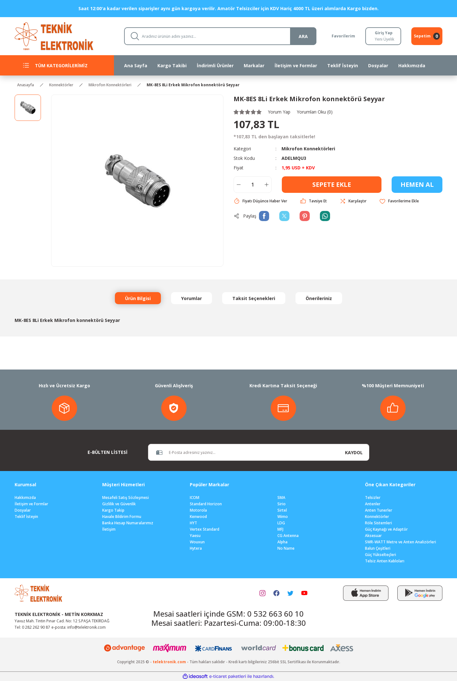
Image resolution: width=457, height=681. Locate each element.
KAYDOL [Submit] (354, 452)
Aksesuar (373, 535)
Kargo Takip (113, 510)
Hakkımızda (25, 497)
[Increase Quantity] (266, 185)
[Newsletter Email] (243, 452)
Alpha (282, 542)
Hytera (196, 548)
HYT (193, 523)
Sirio (281, 504)
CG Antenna (288, 535)
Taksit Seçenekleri (253, 298)
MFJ (280, 529)
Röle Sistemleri (378, 523)
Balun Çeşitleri (377, 548)
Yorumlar (191, 298)
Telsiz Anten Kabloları (384, 561)
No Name (286, 548)
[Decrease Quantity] (238, 185)
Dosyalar (23, 510)
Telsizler (373, 497)
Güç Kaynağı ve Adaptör (386, 529)
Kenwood (198, 516)
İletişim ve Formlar (31, 504)
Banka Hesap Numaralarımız (127, 523)
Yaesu (195, 535)
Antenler (373, 504)
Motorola (198, 510)
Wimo (282, 516)
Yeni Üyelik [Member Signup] (384, 39)
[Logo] (64, 35)
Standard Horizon (206, 504)
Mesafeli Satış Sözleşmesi (125, 497)
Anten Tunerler (378, 510)
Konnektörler (377, 516)
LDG (281, 523)
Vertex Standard (204, 529)
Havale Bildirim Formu (121, 516)
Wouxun (197, 542)
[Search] (220, 36)
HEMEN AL (417, 184)
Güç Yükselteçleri (380, 554)
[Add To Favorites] (399, 201)
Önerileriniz (319, 298)
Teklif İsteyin (26, 516)
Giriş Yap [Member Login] (384, 33)
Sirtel (282, 510)
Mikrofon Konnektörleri (308, 149)
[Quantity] (252, 185)
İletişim (109, 529)
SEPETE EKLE (331, 184)
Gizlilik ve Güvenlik (119, 504)
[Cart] (426, 36)
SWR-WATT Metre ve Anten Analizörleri (400, 542)
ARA (303, 36)
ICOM (194, 497)
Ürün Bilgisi (138, 298)
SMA (281, 497)
